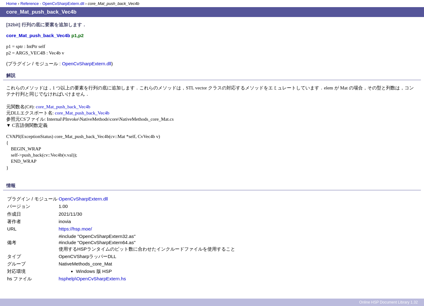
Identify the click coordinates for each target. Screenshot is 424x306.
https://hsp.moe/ (75, 228)
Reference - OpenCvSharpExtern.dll (52, 3)
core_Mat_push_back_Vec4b (63, 106)
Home (11, 3)
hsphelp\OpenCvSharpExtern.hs (92, 278)
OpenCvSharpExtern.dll (86, 63)
